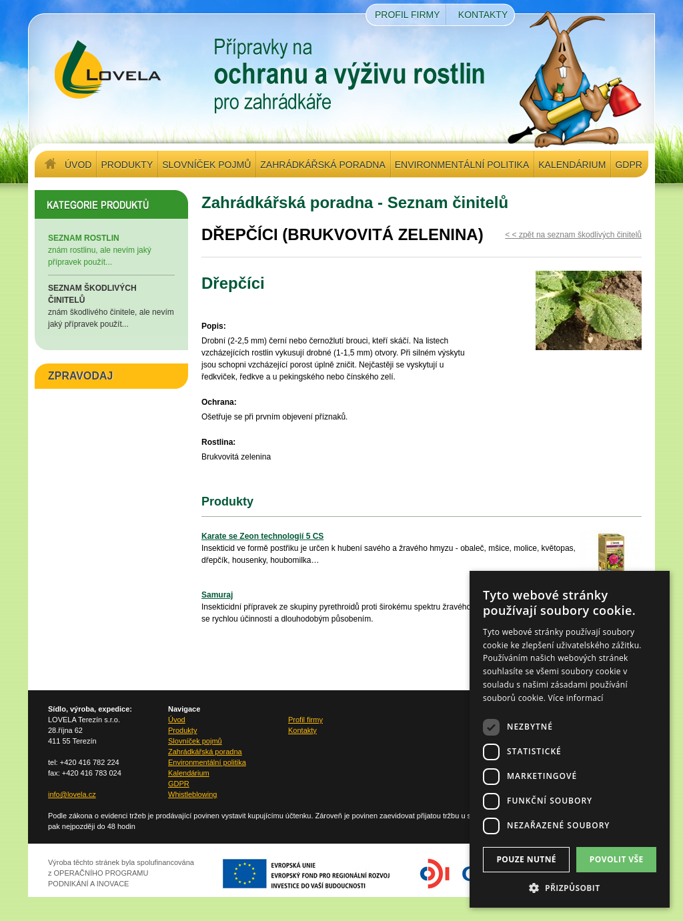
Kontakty (483, 14)
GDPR (628, 164)
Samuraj (217, 595)
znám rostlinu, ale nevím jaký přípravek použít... (111, 249)
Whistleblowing (192, 794)
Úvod (78, 164)
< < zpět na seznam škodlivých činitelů (573, 234)
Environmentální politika (462, 164)
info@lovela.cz (72, 794)
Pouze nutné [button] (526, 859)
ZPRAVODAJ (80, 375)
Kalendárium (572, 164)
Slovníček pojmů (206, 164)
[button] (569, 887)
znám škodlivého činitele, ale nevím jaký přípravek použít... (111, 305)
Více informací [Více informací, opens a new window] (576, 698)
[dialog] (570, 739)
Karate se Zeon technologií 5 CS (262, 536)
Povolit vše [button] (617, 859)
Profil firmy (407, 14)
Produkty (127, 164)
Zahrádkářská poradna (322, 164)
